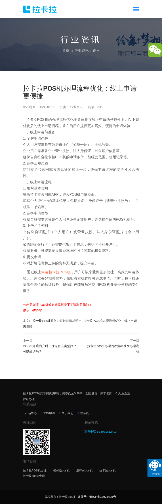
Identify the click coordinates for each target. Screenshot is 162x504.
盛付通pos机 (61, 470)
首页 (65, 51)
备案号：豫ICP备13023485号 (97, 496)
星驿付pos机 (84, 470)
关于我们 (67, 413)
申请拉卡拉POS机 (56, 272)
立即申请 (49, 413)
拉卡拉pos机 (41, 321)
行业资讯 (81, 51)
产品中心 (31, 413)
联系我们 (86, 413)
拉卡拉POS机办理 (34, 470)
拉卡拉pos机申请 (34, 475)
